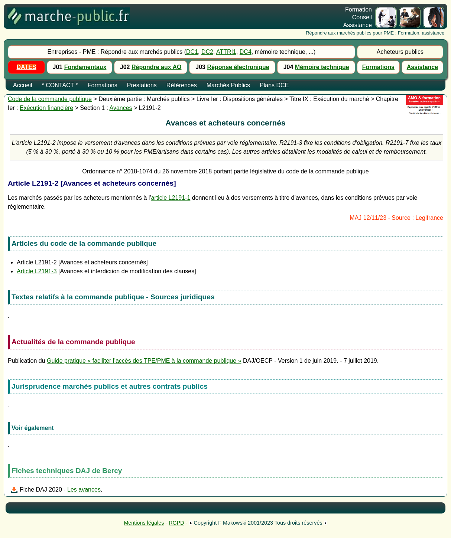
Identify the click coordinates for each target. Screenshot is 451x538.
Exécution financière (46, 108)
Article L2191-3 (37, 271)
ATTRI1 (226, 52)
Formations (378, 67)
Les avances (84, 489)
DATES (26, 67)
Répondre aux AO (157, 67)
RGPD (176, 523)
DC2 (207, 52)
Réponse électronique (238, 67)
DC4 (246, 52)
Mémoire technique (322, 67)
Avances (121, 108)
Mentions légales (144, 523)
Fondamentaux (85, 67)
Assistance (422, 67)
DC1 (192, 52)
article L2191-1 (170, 198)
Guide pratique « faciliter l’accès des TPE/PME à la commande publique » (144, 361)
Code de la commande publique (50, 99)
